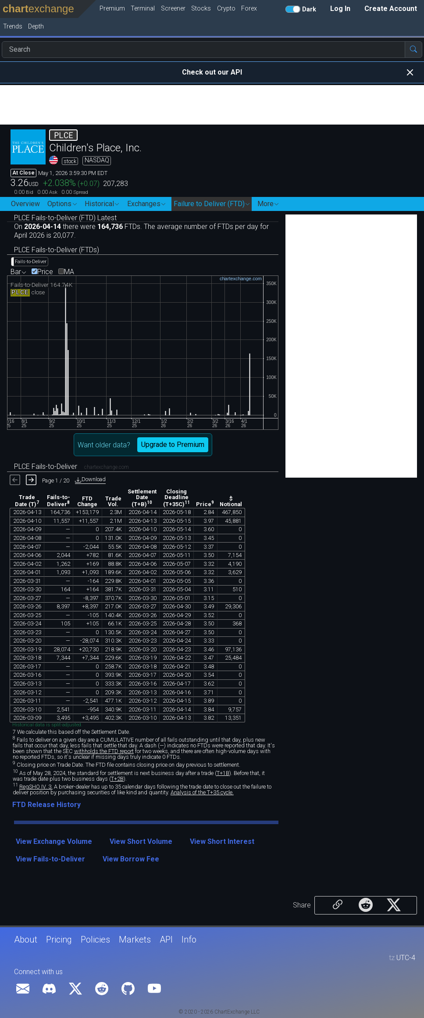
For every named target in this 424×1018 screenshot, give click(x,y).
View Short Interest (222, 841)
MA (69, 271)
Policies (95, 939)
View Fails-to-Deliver (50, 859)
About (25, 939)
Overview (25, 204)
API (166, 939)
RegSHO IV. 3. (36, 786)
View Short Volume (141, 841)
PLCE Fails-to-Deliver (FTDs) (56, 250)
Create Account (390, 8)
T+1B (223, 773)
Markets (135, 939)
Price (45, 271)
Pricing (59, 939)
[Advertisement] (212, 105)
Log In (340, 8)
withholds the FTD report (104, 751)
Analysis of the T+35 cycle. (202, 792)
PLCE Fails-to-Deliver (71, 466)
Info (189, 939)
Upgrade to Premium (172, 444)
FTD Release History (46, 804)
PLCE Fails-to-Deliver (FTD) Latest (65, 218)
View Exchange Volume (54, 841)
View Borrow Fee (131, 859)
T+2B (117, 778)
